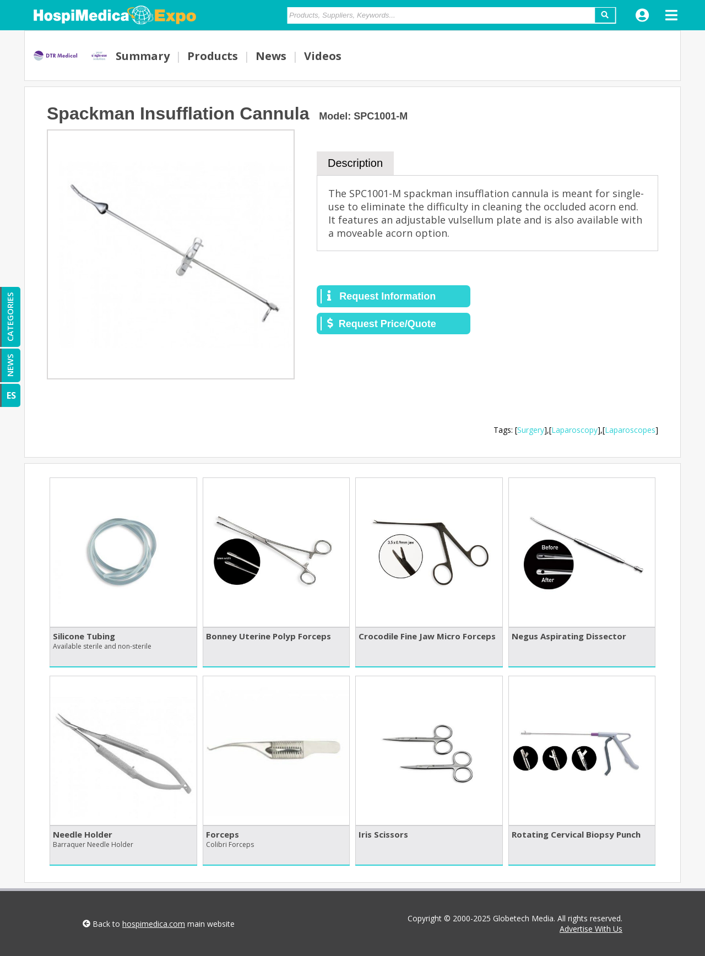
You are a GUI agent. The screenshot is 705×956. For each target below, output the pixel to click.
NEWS (9, 365)
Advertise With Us (591, 929)
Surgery (530, 430)
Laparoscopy (574, 430)
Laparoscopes (630, 430)
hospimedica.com (153, 924)
